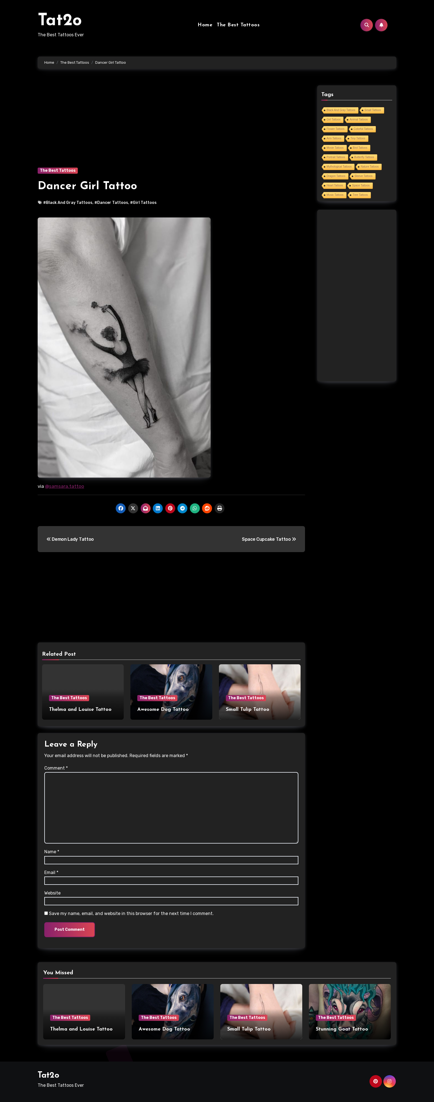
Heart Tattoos (335, 185)
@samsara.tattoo (64, 486)
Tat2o (60, 21)
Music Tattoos (335, 194)
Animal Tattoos (359, 119)
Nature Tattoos (370, 166)
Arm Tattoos (334, 138)
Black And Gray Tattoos (341, 110)
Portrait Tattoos (336, 157)
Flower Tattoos (336, 128)
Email (51, 872)
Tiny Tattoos (357, 138)
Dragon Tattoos (336, 176)
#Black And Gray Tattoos (67, 202)
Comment (56, 768)
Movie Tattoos (335, 147)
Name (51, 851)
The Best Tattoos (238, 25)
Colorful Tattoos (363, 128)
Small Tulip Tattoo (247, 709)
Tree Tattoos (360, 194)
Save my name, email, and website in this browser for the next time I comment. (131, 913)
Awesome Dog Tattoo (163, 709)
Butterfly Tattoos (364, 157)
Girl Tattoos (333, 119)
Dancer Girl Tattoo (87, 186)
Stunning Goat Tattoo (342, 1029)
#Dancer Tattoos (111, 202)
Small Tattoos (373, 110)
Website (52, 893)
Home (205, 25)
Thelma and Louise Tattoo (80, 709)
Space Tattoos (361, 185)
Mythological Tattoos (339, 166)
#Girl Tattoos (143, 202)
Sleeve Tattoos (364, 176)
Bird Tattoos (360, 147)
